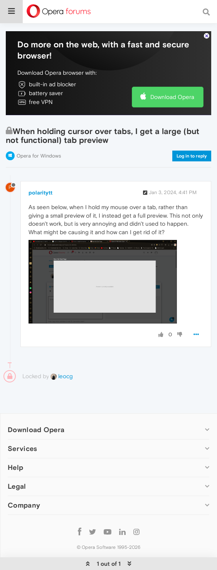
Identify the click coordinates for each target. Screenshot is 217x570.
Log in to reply (192, 156)
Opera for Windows (39, 156)
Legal (17, 486)
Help (15, 467)
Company (24, 505)
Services (22, 448)
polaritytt (40, 192)
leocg (61, 376)
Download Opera (172, 97)
